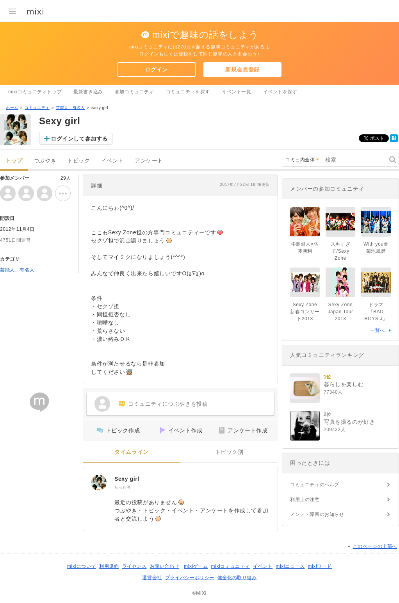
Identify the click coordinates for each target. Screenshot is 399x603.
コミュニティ (37, 107)
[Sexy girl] (99, 483)
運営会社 (152, 577)
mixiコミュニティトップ (35, 92)
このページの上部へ (375, 546)
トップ (14, 161)
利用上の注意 (305, 499)
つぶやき (45, 161)
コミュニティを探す (188, 92)
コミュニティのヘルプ (314, 484)
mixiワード (320, 566)
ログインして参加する (79, 139)
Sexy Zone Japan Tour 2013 (343, 311)
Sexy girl (126, 479)
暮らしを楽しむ (343, 384)
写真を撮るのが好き (349, 422)
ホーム (12, 107)
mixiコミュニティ (230, 566)
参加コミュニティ (134, 92)
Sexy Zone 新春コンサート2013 (305, 311)
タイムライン (131, 452)
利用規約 (109, 566)
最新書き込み (88, 92)
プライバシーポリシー (189, 577)
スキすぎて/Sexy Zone (340, 251)
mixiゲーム (196, 566)
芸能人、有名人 (70, 107)
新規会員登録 (242, 69)
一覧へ (377, 330)
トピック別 (229, 452)
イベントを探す (280, 92)
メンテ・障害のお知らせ (317, 514)
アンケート (149, 161)
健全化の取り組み (237, 577)
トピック (78, 161)
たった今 (122, 487)
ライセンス (134, 566)
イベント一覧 (236, 92)
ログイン (156, 69)
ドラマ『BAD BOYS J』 (376, 311)
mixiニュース (290, 566)
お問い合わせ (165, 566)
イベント (112, 161)
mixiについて (81, 566)
